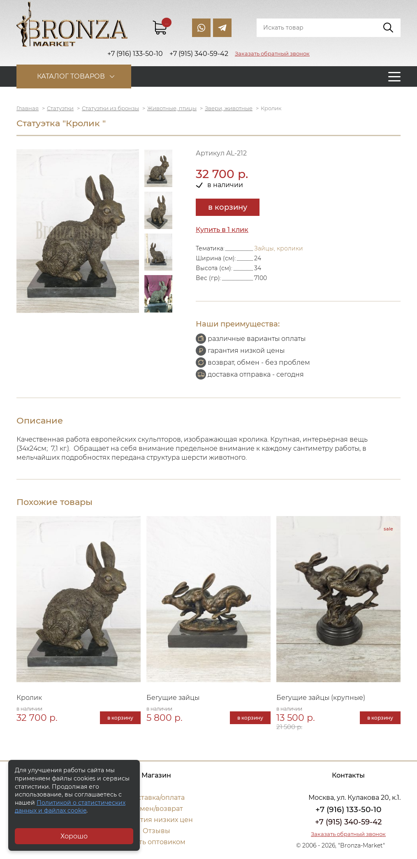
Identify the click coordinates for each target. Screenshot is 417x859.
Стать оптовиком (156, 842)
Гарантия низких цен (156, 820)
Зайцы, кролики (278, 248)
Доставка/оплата (156, 797)
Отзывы (156, 831)
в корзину (227, 207)
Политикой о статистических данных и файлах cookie (70, 807)
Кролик (29, 698)
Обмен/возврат (156, 809)
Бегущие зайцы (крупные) (320, 698)
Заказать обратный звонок (272, 53)
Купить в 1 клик (222, 230)
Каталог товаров (71, 76)
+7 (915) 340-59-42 (348, 822)
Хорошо (74, 836)
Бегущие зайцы (172, 698)
